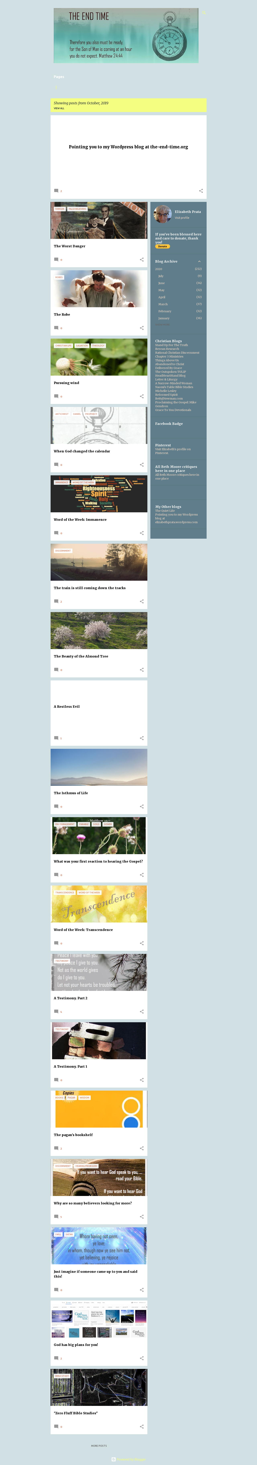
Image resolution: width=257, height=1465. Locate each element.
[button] (201, 191)
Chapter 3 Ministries (169, 356)
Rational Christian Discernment (177, 352)
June (161, 283)
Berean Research (167, 349)
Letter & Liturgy (166, 379)
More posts (99, 1445)
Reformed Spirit (166, 395)
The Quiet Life (165, 511)
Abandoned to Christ (169, 364)
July (160, 276)
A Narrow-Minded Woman (173, 383)
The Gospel (110, 87)
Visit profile (182, 217)
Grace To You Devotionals (173, 410)
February (164, 311)
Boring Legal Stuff (169, 87)
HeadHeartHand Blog (170, 375)
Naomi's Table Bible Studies (174, 387)
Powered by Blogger (128, 1459)
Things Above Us (167, 360)
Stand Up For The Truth (171, 345)
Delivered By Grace (168, 368)
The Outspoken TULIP (170, 372)
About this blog (81, 87)
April (161, 297)
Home (57, 87)
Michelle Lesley (165, 391)
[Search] (204, 13)
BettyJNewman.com (169, 398)
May (161, 290)
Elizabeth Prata (188, 212)
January (163, 318)
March (163, 304)
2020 (158, 269)
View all (59, 108)
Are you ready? (136, 87)
